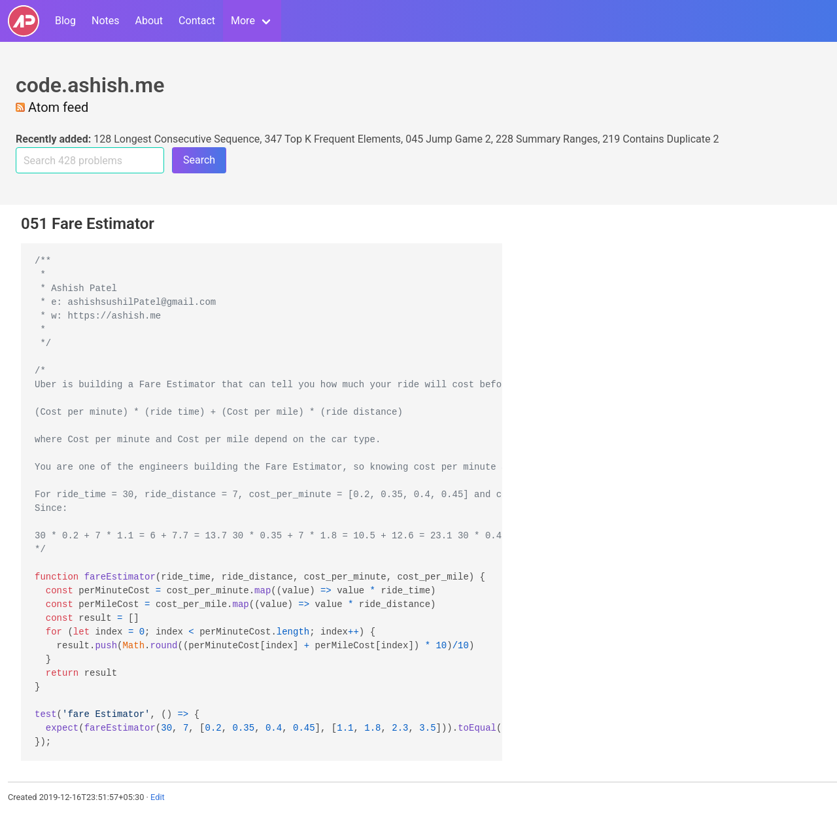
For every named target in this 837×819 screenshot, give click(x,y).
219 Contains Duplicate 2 (660, 139)
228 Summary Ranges (547, 139)
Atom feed (52, 107)
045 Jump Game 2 (448, 139)
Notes (106, 20)
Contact (197, 20)
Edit (157, 797)
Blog (65, 20)
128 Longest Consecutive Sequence (177, 139)
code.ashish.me (90, 85)
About (149, 20)
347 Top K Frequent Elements (332, 139)
